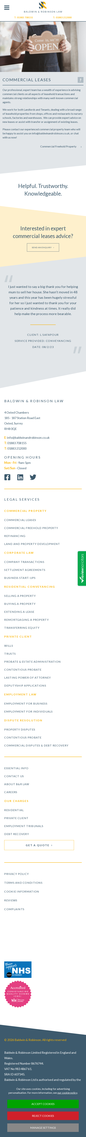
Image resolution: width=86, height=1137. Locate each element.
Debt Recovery (16, 834)
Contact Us (14, 776)
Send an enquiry (42, 247)
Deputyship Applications (25, 685)
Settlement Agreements (24, 569)
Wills (8, 645)
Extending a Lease (19, 611)
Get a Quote (37, 845)
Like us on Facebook (7, 477)
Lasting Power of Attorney (27, 677)
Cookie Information (21, 891)
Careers (10, 792)
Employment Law (20, 694)
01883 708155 (25, 17)
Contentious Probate (22, 669)
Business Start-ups (20, 577)
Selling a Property (20, 595)
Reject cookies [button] (43, 1115)
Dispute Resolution (23, 720)
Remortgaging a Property (26, 619)
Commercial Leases (20, 520)
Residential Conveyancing (29, 586)
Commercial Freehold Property (58, 146)
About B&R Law (16, 784)
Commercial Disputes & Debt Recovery (36, 745)
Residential (14, 810)
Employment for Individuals (28, 711)
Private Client (18, 636)
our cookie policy (67, 1092)
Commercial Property (25, 510)
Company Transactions (24, 561)
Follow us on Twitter (33, 477)
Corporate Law (19, 552)
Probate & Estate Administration (32, 661)
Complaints (14, 909)
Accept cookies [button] (43, 1103)
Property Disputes (19, 729)
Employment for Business (25, 703)
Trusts (10, 653)
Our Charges (16, 800)
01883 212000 (64, 17)
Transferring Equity (21, 627)
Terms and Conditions (23, 882)
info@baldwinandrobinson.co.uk (28, 437)
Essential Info (16, 768)
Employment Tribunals (23, 826)
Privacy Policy (16, 873)
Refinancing (14, 535)
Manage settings (43, 1127)
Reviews (10, 900)
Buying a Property (20, 603)
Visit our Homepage (43, 7)
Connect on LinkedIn (20, 477)
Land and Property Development (32, 543)
